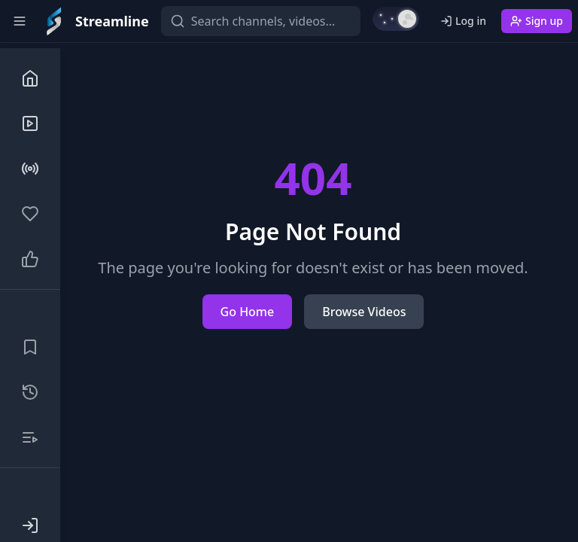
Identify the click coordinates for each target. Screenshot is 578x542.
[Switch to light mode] (396, 19)
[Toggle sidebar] (19, 21)
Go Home (248, 311)
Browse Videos (364, 311)
